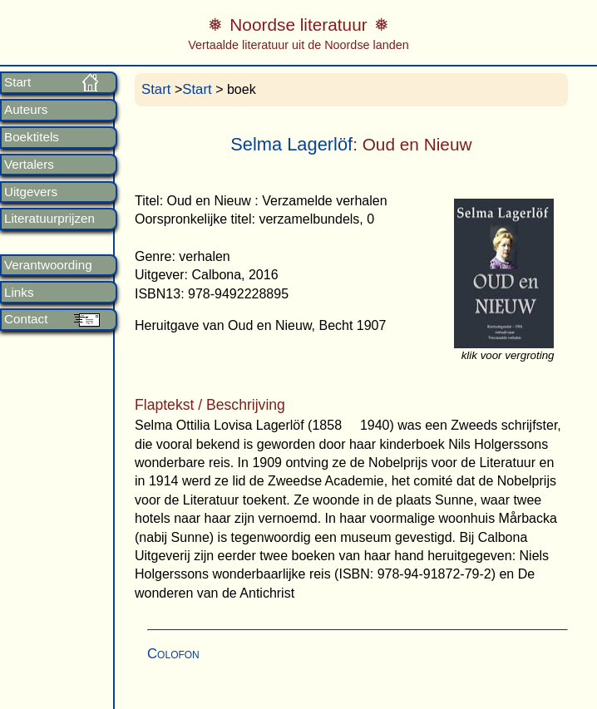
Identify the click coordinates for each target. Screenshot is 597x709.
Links (18, 292)
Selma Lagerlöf (291, 144)
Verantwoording (48, 265)
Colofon (173, 654)
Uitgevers (30, 192)
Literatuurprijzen (49, 218)
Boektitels (31, 137)
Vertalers (29, 164)
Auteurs (25, 109)
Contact (25, 319)
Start (17, 82)
